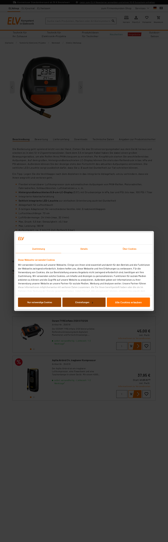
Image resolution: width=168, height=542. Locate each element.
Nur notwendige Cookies (39, 302)
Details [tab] (84, 248)
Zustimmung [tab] (38, 248)
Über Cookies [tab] (129, 248)
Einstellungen (84, 302)
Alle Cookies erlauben (128, 302)
